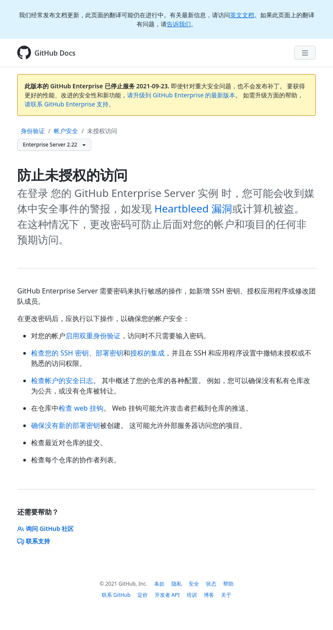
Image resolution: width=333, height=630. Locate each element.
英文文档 (242, 15)
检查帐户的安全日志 (62, 380)
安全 (194, 583)
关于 (226, 595)
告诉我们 (179, 24)
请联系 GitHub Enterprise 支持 (67, 104)
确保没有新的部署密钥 (65, 425)
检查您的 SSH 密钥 (60, 353)
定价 (142, 595)
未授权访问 (102, 131)
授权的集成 (147, 353)
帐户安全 (66, 131)
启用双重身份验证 (93, 335)
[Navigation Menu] (305, 52)
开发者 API (167, 595)
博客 (209, 595)
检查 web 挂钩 (81, 408)
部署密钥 (109, 353)
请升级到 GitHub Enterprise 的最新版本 (181, 95)
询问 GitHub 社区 (45, 528)
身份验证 (33, 131)
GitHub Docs (54, 53)
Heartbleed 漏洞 (193, 208)
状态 (211, 583)
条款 (159, 583)
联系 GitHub (116, 595)
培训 (192, 595)
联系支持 (33, 541)
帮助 (228, 583)
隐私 (176, 583)
